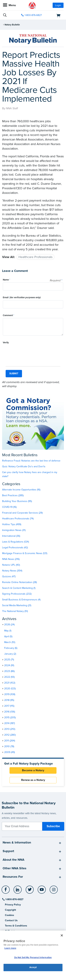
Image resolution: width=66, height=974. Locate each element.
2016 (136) (9, 711)
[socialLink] (6, 891)
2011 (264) (9, 740)
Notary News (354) (12, 570)
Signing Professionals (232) (17, 593)
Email (22, 297)
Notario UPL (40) (11, 564)
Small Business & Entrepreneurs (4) (21, 599)
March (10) (9, 642)
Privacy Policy (13, 904)
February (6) (10, 648)
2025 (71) (9, 659)
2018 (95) (9, 700)
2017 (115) (9, 705)
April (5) (8, 636)
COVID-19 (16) (9, 507)
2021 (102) (9, 682)
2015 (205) (10, 717)
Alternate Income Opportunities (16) (21, 489)
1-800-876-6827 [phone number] (33, 15)
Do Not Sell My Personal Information (33, 957)
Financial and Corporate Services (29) (22, 512)
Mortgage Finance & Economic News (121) (24, 553)
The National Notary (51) (15, 611)
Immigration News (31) (14, 530)
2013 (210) (9, 729)
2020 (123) (10, 688)
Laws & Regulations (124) (15, 541)
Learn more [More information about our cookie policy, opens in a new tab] (10, 948)
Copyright (10, 909)
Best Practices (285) (13, 495)
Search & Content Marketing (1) (18, 588)
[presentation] (29, 352)
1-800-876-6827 (14, 899)
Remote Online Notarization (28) (19, 582)
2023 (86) (9, 671)
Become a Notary (33, 770)
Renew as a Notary (33, 780)
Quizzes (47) (8, 576)
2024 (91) (9, 665)
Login (58, 5)
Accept (33, 967)
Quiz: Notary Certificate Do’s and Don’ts (23, 466)
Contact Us (11, 920)
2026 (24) (9, 624)
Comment (8, 315)
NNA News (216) (11, 559)
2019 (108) (9, 694)
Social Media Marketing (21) (16, 605)
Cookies (9, 915)
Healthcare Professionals (35, 257)
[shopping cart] (54, 15)
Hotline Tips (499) (11, 524)
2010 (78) (9, 746)
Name (6, 279)
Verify (6, 342)
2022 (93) (9, 676)
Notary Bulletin (12, 24)
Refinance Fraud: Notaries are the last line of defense (31, 460)
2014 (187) (9, 723)
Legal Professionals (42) (15, 547)
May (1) (7, 630)
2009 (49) (9, 752)
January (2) (10, 653)
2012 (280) (10, 734)
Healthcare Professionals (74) (18, 518)
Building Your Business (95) (17, 501)
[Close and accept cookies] (62, 935)
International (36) (11, 535)
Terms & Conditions (16, 925)
